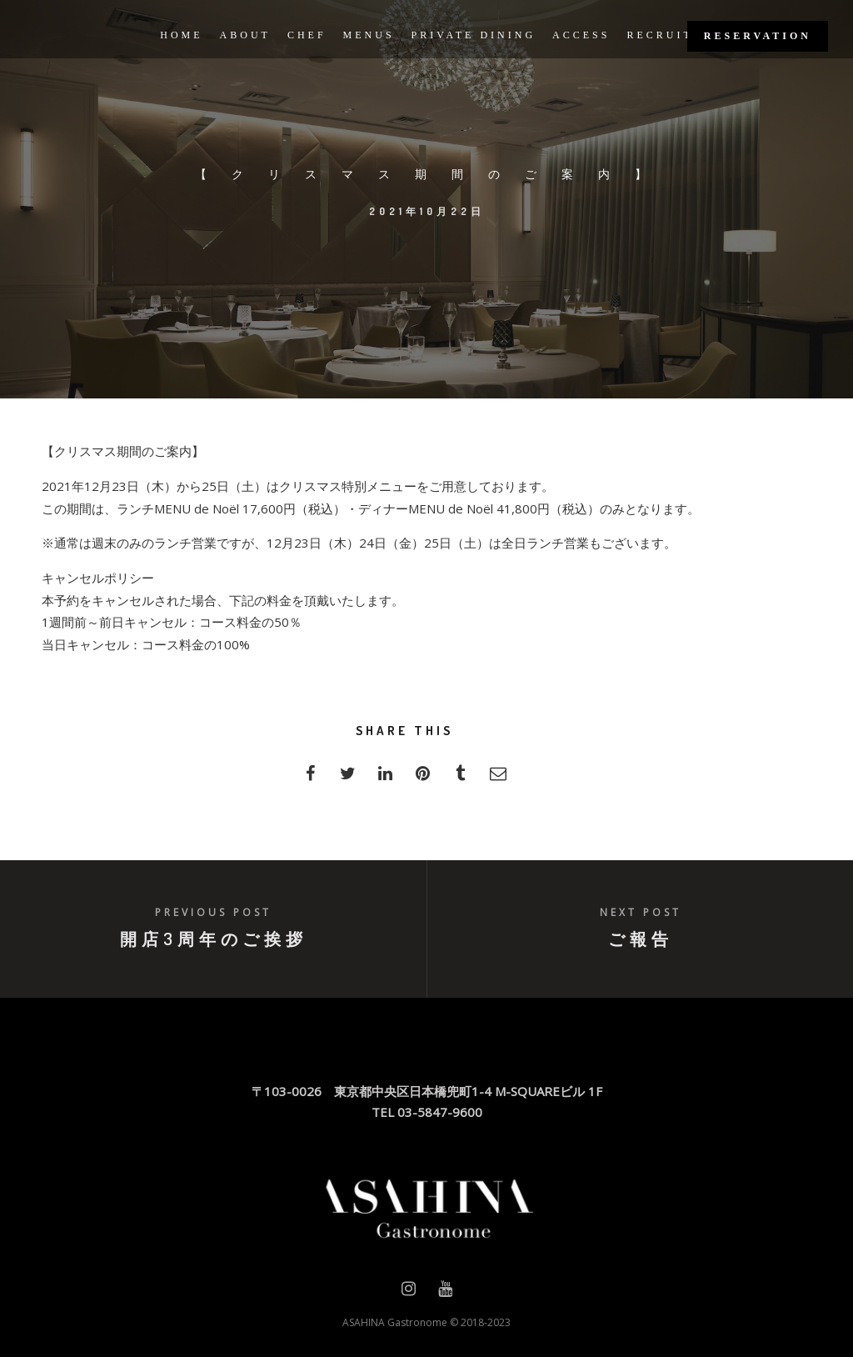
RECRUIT (659, 35)
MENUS (369, 35)
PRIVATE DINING (474, 35)
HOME (181, 35)
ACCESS (581, 35)
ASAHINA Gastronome (394, 1322)
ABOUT (245, 35)
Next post (640, 912)
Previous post (213, 912)
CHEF (307, 35)
